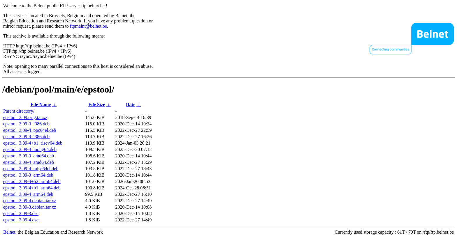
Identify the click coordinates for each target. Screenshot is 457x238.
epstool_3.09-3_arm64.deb (28, 175)
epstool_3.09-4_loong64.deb (30, 149)
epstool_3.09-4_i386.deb (26, 136)
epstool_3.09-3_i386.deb (26, 123)
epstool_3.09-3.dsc (20, 213)
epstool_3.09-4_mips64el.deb (30, 168)
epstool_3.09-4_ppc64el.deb (29, 130)
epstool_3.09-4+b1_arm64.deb (32, 187)
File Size (96, 104)
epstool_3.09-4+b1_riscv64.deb (32, 143)
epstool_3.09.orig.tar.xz (25, 117)
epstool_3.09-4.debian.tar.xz (29, 200)
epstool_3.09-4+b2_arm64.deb (32, 181)
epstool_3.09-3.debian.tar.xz (29, 207)
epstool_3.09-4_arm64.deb (28, 194)
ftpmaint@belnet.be (88, 26)
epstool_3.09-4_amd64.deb (28, 162)
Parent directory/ (18, 111)
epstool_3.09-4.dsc (20, 219)
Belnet (9, 232)
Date (130, 104)
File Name (41, 104)
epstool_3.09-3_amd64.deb (28, 155)
